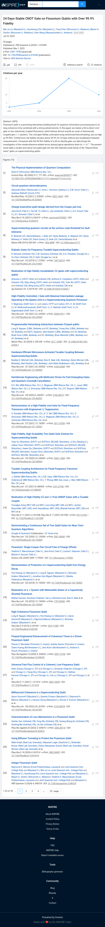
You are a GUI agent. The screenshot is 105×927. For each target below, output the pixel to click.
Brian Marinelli (61, 335)
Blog (52, 888)
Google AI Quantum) (20, 533)
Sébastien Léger (50, 742)
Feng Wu (41, 721)
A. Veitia (24, 239)
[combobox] (61, 4)
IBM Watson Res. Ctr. (41, 172)
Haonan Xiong (39, 700)
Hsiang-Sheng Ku (67, 721)
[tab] (11, 159)
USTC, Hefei (28, 279)
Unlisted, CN (44, 279)
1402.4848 (49, 242)
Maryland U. (19, 29)
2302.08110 (59, 728)
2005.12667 (57, 196)
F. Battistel (56, 307)
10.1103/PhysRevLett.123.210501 (26, 264)
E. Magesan (47, 385)
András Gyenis (57, 644)
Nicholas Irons (59, 598)
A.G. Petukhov (69, 254)
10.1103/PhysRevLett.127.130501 (26, 427)
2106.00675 (58, 395)
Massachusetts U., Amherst (59, 32)
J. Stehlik (15, 476)
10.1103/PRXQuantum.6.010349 (23, 55)
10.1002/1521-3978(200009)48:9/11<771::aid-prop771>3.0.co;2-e (41, 178)
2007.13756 (59, 654)
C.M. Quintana (42, 254)
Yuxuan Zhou (37, 451)
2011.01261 (82, 515)
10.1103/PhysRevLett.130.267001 (26, 710)
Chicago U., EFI (31, 669)
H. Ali (72, 304)
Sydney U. (63, 190)
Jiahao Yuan (17, 445)
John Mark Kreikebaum (59, 363)
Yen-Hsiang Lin (18, 573)
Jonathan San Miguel (42, 576)
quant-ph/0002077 (63, 175)
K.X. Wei (15, 385)
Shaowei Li (16, 279)
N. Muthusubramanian (25, 307)
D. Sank (49, 239)
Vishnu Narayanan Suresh (50, 746)
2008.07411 (59, 314)
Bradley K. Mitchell (20, 360)
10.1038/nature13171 (70, 242)
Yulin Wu (70, 282)
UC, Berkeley (51, 328)
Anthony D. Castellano (62, 279)
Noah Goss (16, 335)
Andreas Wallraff (19, 193)
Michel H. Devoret (19, 554)
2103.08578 (59, 706)
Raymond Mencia (42, 619)
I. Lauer (78, 385)
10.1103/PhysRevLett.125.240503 (26, 461)
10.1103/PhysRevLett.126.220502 (26, 317)
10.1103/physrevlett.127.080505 (26, 490)
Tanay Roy (32, 672)
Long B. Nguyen (18, 328)
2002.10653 (54, 682)
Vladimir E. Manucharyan (23, 551)
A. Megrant (73, 236)
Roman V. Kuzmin (68, 700)
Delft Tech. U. (31, 304)
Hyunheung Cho (34, 29)
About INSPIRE (52, 814)
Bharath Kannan (67, 508)
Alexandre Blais (18, 190)
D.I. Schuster (21, 214)
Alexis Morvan (77, 360)
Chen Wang (39, 32)
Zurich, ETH (33, 193)
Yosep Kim (64, 328)
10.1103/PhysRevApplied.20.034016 (28, 731)
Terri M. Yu (36, 211)
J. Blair (72, 480)
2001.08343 (59, 536)
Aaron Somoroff (18, 696)
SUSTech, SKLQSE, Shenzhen (55, 442)
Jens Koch (16, 211)
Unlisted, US (28, 254)
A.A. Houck (78, 211)
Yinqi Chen (61, 29)
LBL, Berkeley (36, 360)
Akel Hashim (49, 332)
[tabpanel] (52, 480)
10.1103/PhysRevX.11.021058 (29, 518)
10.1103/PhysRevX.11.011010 (25, 685)
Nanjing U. (82, 442)
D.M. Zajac (47, 476)
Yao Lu (48, 598)
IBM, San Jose (60, 480)
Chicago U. (47, 669)
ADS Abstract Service (21, 58)
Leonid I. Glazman (71, 551)
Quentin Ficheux (48, 696)
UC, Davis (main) (37, 239)
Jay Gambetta (56, 211)
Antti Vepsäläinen (41, 508)
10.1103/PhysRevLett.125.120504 (26, 540)
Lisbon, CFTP (48, 304)
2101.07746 (58, 486)
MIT (41, 505)
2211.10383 (56, 342)
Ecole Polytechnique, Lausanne (45, 767)
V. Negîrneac (17, 304)
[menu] (95, 5)
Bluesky (52, 893)
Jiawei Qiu (27, 448)
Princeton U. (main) (40, 644)
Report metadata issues (52, 855)
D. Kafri (36, 257)
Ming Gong (34, 285)
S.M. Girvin (75, 190)
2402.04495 (54, 752)
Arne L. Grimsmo (50, 190)
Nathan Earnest (18, 598)
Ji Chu (73, 442)
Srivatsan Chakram (35, 598)
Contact (52, 903)
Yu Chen (15, 257)
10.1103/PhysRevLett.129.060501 (26, 398)
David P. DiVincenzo (20, 172)
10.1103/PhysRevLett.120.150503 (66, 583)
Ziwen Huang (17, 647)
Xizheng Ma (16, 724)
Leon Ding (50, 505)
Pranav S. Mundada (20, 644)
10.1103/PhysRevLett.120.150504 (26, 604)
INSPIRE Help (52, 850)
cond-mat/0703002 (57, 217)
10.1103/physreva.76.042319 (24, 221)
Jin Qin (40, 724)
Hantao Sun (16, 721)
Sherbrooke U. (33, 190)
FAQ (52, 845)
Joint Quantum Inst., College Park (67, 770)
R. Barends (16, 236)
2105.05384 (59, 367)
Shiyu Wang (30, 282)
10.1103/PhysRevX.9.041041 (24, 629)
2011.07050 (59, 423)
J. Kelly (44, 236)
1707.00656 (59, 601)
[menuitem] (99, 5)
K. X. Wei (48, 413)
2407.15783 (16, 52)
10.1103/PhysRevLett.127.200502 (26, 370)
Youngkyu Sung (18, 505)
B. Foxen (49, 533)
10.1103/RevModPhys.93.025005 (26, 200)
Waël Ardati (16, 742)
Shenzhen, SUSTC (28, 442)
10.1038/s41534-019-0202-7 (56, 289)
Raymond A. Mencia (20, 767)
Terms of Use (52, 829)
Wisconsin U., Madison (78, 29)
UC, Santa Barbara (31, 236)
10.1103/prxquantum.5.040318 (62, 783)
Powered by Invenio (52, 917)
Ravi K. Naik (49, 360)
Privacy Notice (52, 824)
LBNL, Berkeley (34, 328)
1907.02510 (59, 260)
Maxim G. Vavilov (19, 777)
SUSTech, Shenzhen (54, 445)
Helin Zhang (17, 669)
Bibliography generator (52, 871)
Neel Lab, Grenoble (32, 742)
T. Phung (49, 480)
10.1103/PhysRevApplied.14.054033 (28, 657)
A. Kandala (16, 413)
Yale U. (84, 190)
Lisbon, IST (63, 304)
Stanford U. (64, 742)
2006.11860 (59, 458)
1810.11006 (53, 626)
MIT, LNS (31, 505)
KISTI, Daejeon (34, 332)
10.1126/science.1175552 (61, 558)
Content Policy (52, 819)
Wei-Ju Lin (8, 29)
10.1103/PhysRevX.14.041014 (25, 755)
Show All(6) (78, 33)
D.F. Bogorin (68, 388)
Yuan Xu (15, 442)
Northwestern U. (32, 647)
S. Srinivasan (34, 388)
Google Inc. (83, 254)
